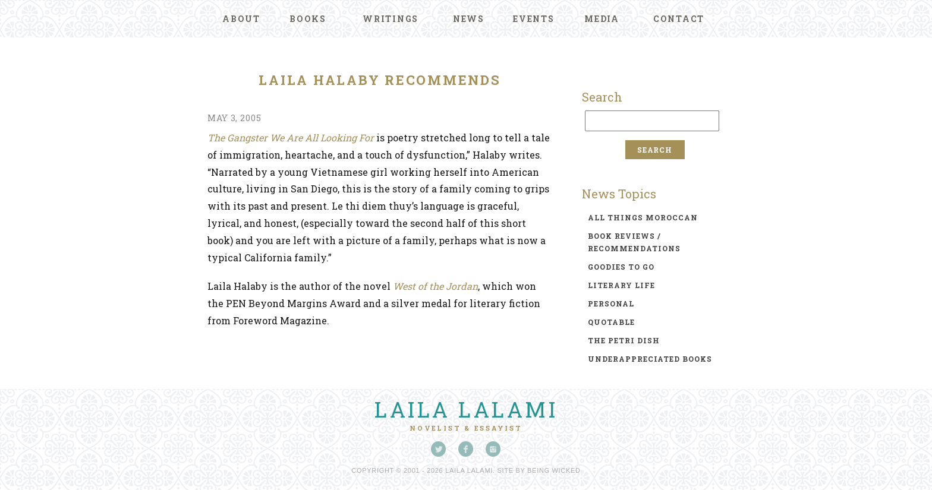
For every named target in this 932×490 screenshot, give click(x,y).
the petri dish (624, 340)
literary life (621, 285)
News (468, 18)
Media (601, 18)
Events (534, 18)
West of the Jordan (435, 286)
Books (307, 18)
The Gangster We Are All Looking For (290, 137)
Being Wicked (554, 470)
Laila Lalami (466, 409)
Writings (390, 18)
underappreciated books (650, 358)
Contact (678, 18)
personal (611, 303)
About (241, 18)
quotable (611, 322)
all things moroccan (643, 217)
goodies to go (621, 266)
